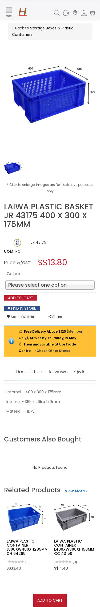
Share (55, 316)
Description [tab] (28, 371)
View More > (76, 491)
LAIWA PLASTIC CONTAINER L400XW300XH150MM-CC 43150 (75, 547)
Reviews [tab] (58, 371)
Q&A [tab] (79, 371)
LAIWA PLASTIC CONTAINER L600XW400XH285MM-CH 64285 (28, 547)
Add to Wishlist (21, 316)
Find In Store (22, 308)
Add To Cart (50, 600)
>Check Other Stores (52, 350)
